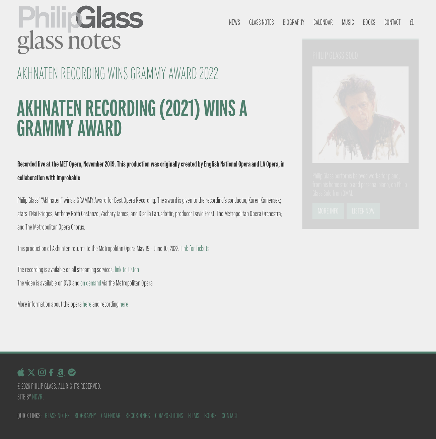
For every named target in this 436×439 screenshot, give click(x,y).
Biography (293, 22)
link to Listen (127, 269)
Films (193, 416)
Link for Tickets (194, 248)
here (87, 304)
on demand (90, 283)
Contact (392, 22)
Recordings (138, 416)
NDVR (37, 397)
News (234, 22)
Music (348, 22)
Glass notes (261, 22)
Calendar (323, 22)
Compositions (169, 416)
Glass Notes (57, 416)
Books (369, 22)
